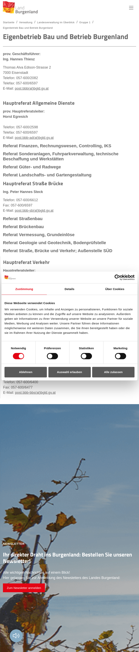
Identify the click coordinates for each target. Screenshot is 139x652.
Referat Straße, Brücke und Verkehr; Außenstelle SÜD (57, 250)
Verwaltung (25, 22)
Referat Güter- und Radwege (32, 166)
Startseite (8, 22)
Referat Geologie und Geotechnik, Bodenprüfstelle (54, 242)
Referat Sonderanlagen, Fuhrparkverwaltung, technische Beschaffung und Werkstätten (61, 156)
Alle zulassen (113, 372)
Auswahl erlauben (69, 372)
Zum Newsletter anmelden (24, 587)
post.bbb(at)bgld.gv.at (32, 88)
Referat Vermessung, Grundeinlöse (39, 234)
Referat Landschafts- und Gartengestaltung (47, 174)
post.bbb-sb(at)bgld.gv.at (34, 211)
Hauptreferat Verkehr (26, 262)
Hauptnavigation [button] (131, 8)
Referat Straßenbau (23, 218)
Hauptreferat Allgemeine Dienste (39, 103)
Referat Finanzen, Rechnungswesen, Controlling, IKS (57, 145)
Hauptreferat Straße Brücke (33, 183)
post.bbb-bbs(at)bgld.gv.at (35, 393)
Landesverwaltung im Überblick (56, 22)
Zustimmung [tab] (24, 289)
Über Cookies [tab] (114, 289)
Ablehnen (25, 372)
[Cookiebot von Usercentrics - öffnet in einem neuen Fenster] (117, 277)
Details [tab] (69, 289)
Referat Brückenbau (23, 226)
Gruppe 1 (84, 22)
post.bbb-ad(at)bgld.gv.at (34, 138)
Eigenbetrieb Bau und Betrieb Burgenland (28, 27)
